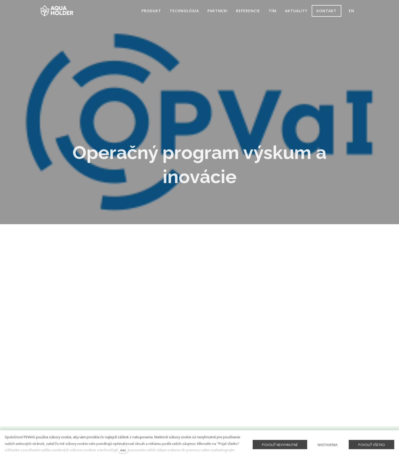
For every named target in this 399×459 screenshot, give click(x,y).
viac (123, 450)
